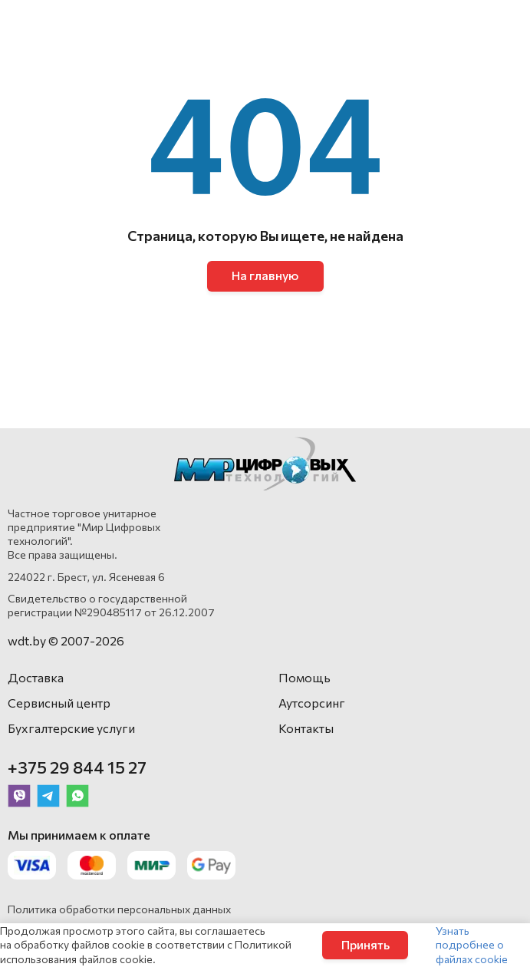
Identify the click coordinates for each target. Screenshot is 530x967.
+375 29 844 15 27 (77, 767)
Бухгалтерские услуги (71, 728)
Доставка (36, 677)
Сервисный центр (59, 702)
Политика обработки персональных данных (119, 909)
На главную (265, 275)
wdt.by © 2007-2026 (66, 640)
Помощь (304, 677)
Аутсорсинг (311, 702)
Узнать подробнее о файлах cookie (472, 944)
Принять (365, 944)
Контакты (306, 728)
